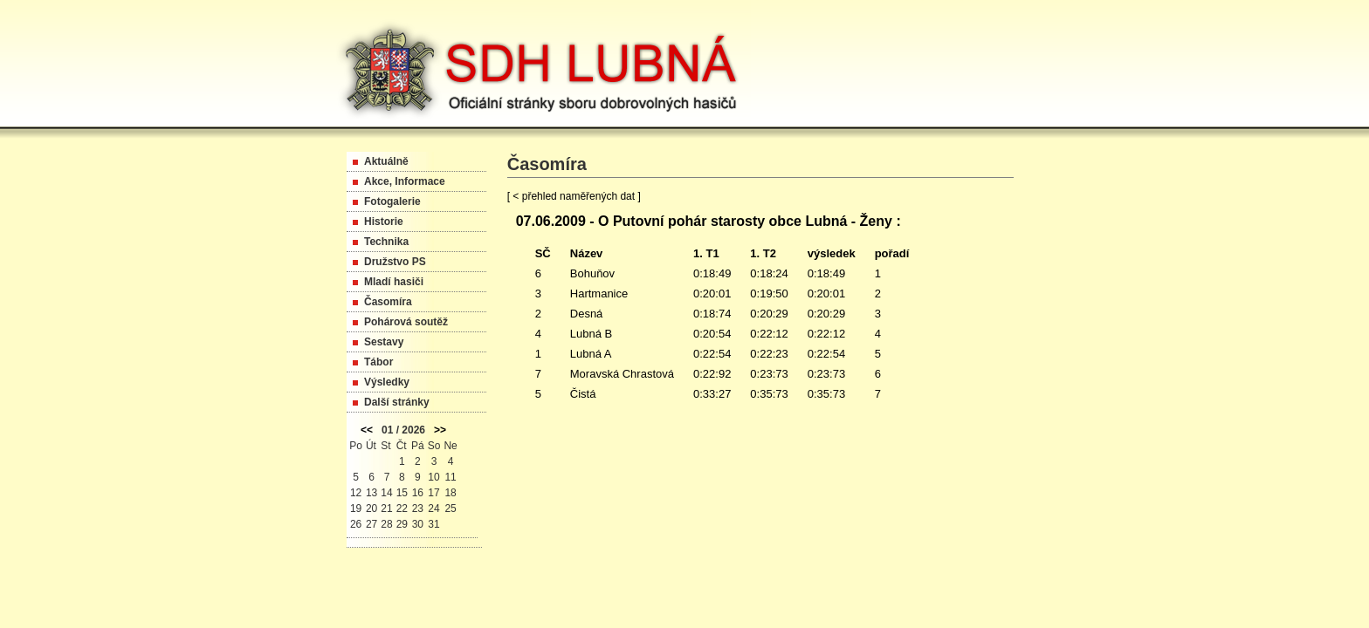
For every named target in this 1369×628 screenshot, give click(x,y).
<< (367, 430)
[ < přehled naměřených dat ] (574, 196)
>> (440, 430)
